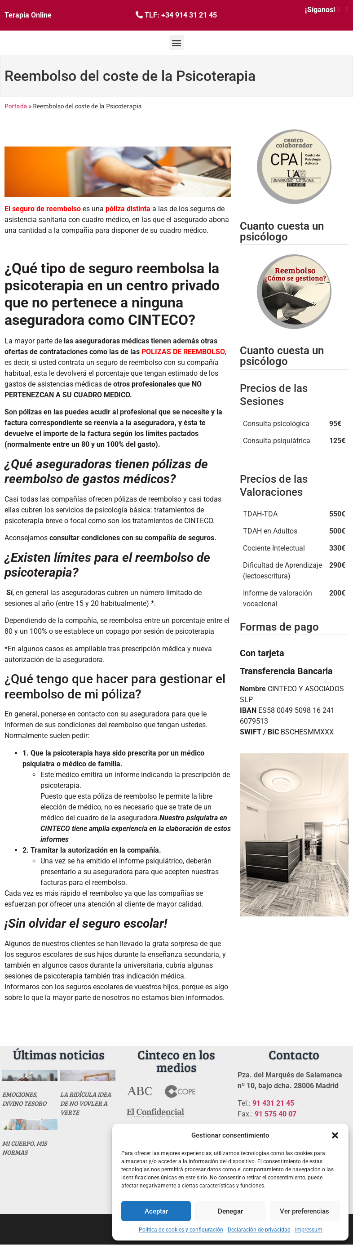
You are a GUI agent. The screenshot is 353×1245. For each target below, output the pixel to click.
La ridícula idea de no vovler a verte (85, 1103)
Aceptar (156, 1211)
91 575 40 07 (275, 1114)
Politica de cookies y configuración (181, 1230)
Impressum (308, 1230)
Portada (15, 106)
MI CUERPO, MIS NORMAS (24, 1147)
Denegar (230, 1211)
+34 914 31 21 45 (189, 15)
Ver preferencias (304, 1211)
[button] (335, 1135)
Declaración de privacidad (259, 1230)
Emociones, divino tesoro (24, 1098)
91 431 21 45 (273, 1103)
